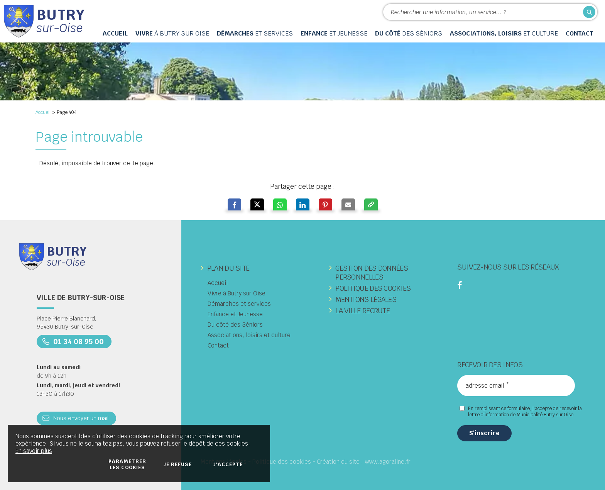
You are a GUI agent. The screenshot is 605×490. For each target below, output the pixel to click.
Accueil (43, 112)
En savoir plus (33, 450)
